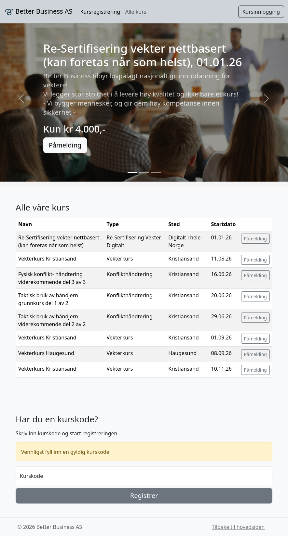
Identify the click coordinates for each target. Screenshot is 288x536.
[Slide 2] (144, 172)
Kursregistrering (100, 11)
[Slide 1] (132, 172)
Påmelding (65, 145)
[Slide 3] (156, 172)
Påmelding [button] (255, 239)
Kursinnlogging (261, 11)
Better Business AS (38, 12)
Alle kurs (135, 11)
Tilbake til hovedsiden (238, 526)
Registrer (144, 495)
